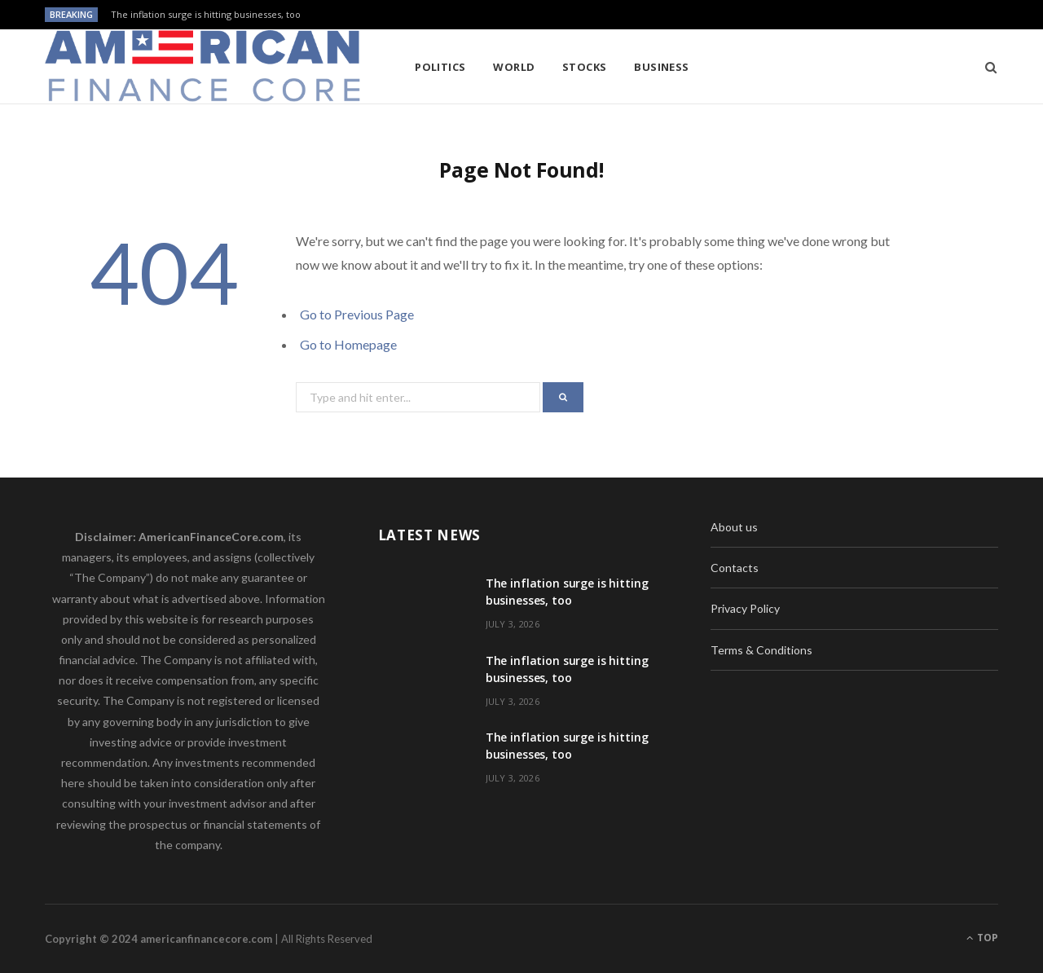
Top (982, 937)
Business (661, 66)
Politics (440, 66)
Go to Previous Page (357, 314)
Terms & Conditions (761, 650)
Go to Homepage (348, 344)
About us (734, 527)
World (514, 66)
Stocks (584, 66)
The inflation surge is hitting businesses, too (206, 14)
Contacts (735, 568)
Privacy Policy (745, 608)
